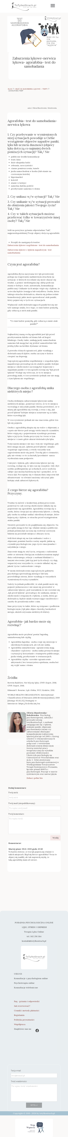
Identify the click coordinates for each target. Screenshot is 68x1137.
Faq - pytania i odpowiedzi (26, 1001)
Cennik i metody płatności (26, 1010)
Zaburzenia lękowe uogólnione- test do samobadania (33, 245)
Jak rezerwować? (22, 1006)
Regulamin (19, 1015)
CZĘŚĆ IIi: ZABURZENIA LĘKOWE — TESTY (31, 89)
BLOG (10, 89)
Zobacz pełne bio (35, 778)
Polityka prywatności (24, 1019)
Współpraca (19, 1024)
